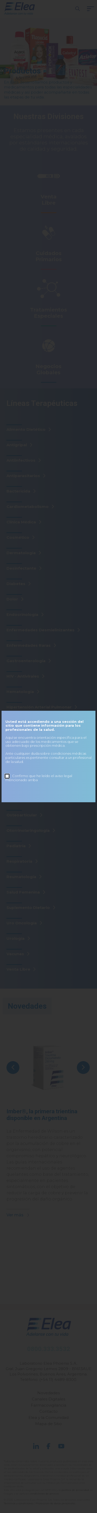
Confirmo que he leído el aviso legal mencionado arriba (38, 778)
